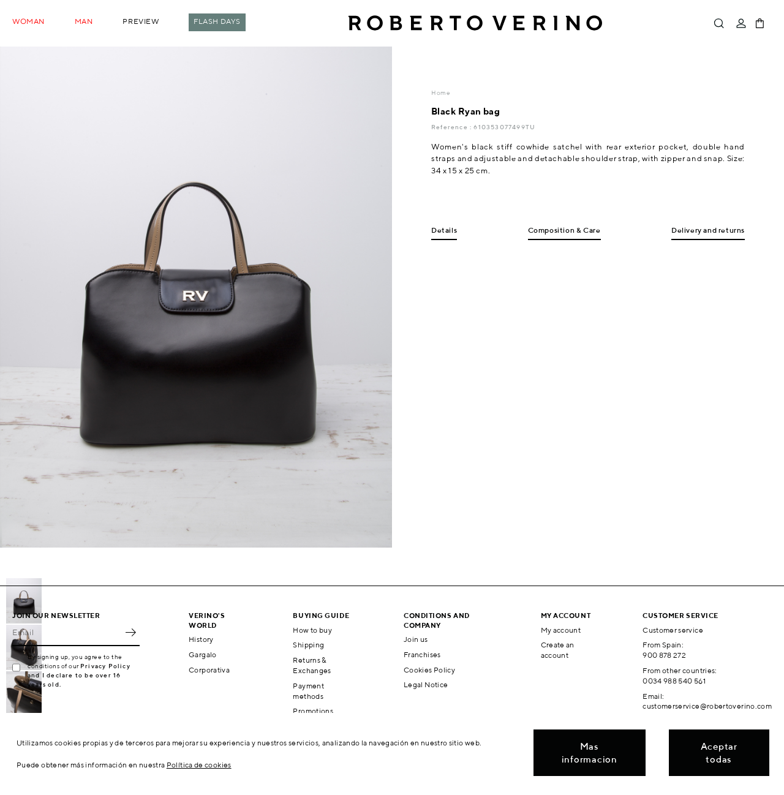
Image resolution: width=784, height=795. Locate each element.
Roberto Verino (475, 23)
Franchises (422, 654)
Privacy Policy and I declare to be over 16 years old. (79, 675)
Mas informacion (589, 752)
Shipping (308, 644)
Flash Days (217, 21)
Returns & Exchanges (312, 665)
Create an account (558, 650)
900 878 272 (664, 655)
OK (130, 632)
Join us (416, 639)
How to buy (312, 630)
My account (561, 630)
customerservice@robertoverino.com (707, 705)
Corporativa (209, 669)
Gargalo (203, 654)
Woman (28, 21)
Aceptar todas (719, 752)
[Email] (66, 632)
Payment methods (308, 691)
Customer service (673, 630)
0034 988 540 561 (674, 680)
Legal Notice (426, 684)
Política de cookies (199, 764)
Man (84, 21)
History (201, 639)
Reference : (452, 126)
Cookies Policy (429, 669)
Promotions (313, 710)
